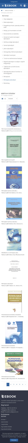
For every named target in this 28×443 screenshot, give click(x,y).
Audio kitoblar (4, 422)
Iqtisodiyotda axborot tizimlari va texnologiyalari (13, 72)
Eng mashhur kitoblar (6, 426)
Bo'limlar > (3, 419)
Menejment (7, 76)
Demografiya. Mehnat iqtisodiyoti (13, 52)
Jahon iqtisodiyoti (8, 48)
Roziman (13, 440)
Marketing (6, 83)
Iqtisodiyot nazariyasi (9, 55)
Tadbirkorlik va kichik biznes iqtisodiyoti (12, 67)
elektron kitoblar (9, 10)
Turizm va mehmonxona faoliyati (13, 58)
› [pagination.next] (25, 384)
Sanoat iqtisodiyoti (9, 45)
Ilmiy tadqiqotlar (8, 19)
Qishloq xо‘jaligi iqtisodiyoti (11, 42)
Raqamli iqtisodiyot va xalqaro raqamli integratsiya (14, 62)
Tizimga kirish (14, 1)
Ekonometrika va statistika (11, 34)
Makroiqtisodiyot (8, 22)
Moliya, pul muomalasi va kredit (12, 30)
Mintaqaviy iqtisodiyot (10, 80)
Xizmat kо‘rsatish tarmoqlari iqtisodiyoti (11, 38)
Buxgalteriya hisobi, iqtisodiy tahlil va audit (14, 26)
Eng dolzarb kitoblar (6, 429)
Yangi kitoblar (4, 424)
